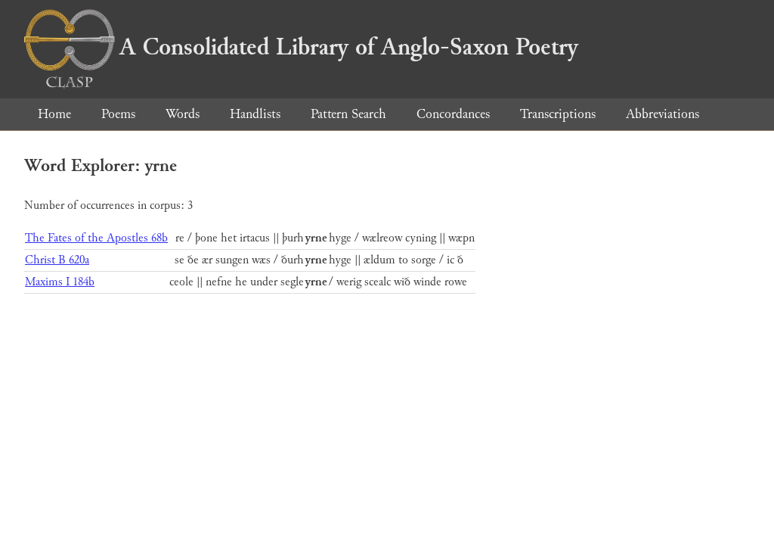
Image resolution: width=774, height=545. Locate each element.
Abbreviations (662, 113)
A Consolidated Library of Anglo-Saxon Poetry (301, 47)
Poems (118, 113)
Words (183, 113)
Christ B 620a (57, 260)
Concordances (453, 113)
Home (54, 113)
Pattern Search (348, 113)
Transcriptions (558, 113)
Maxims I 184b (59, 282)
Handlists (255, 113)
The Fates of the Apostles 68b (96, 238)
